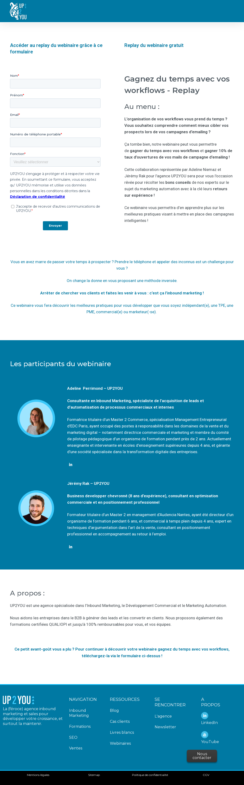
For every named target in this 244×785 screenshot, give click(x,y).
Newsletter (165, 727)
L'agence (163, 716)
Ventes (75, 748)
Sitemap (94, 775)
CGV (206, 775)
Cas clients (120, 721)
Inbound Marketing (79, 713)
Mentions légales (38, 775)
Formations (80, 726)
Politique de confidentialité (150, 775)
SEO (73, 737)
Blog (114, 710)
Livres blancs (122, 732)
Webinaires (120, 743)
